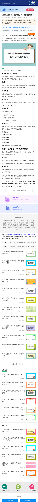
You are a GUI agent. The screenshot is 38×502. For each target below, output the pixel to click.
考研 (14, 4)
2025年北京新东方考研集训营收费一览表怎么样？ (22, 246)
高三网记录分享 (6, 4)
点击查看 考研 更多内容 (19, 364)
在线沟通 (10, 500)
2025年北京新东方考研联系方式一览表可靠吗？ (21, 235)
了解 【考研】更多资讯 (19, 190)
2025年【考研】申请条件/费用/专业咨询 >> (16, 27)
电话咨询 (28, 500)
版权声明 (19, 496)
